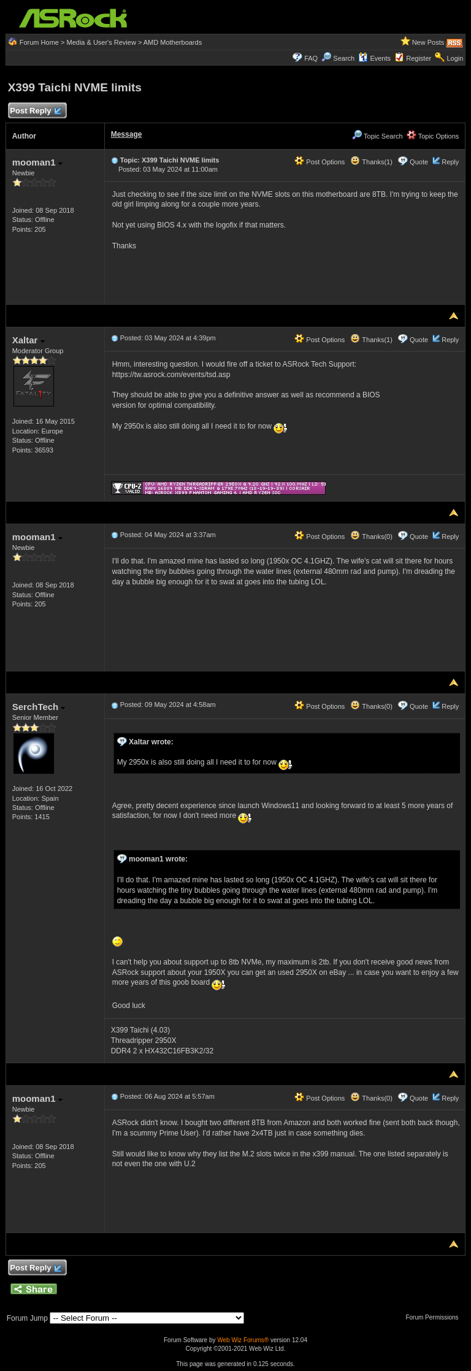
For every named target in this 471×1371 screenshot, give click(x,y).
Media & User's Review (101, 42)
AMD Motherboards (173, 42)
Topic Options (433, 136)
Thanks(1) (371, 162)
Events (374, 58)
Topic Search (377, 136)
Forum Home (39, 42)
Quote (419, 162)
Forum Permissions (434, 1317)
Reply (450, 162)
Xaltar (28, 340)
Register (418, 58)
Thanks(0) (371, 536)
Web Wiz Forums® (243, 1340)
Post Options (319, 162)
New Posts (428, 42)
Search (343, 58)
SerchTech (39, 706)
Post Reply (35, 111)
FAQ (311, 58)
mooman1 (37, 162)
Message (126, 134)
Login (454, 58)
